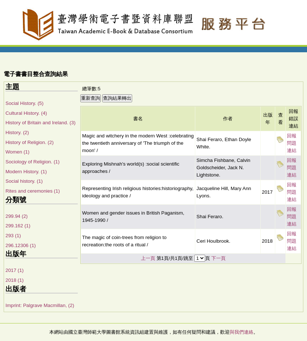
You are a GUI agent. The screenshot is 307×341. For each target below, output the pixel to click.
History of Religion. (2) (29, 142)
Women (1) (17, 152)
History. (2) (17, 132)
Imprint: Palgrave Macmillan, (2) (39, 305)
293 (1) (13, 235)
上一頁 (148, 258)
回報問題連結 (291, 143)
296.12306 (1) (20, 245)
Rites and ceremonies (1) (32, 191)
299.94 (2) (16, 216)
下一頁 (218, 258)
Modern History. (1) (26, 171)
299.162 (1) (17, 225)
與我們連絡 (241, 332)
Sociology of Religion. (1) (32, 161)
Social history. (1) (24, 181)
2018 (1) (14, 280)
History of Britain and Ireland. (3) (40, 122)
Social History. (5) (24, 103)
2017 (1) (14, 270)
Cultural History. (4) (26, 113)
